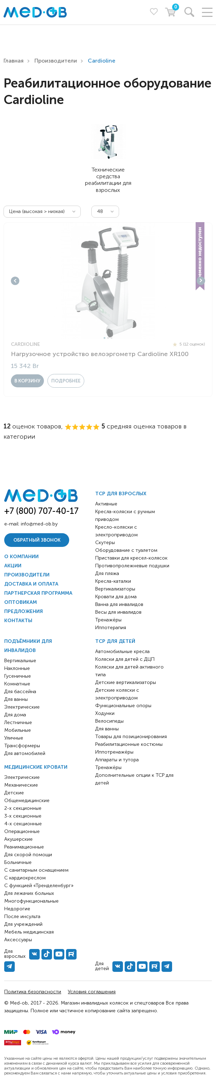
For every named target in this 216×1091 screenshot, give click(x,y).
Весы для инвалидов (118, 612)
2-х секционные (22, 808)
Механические (21, 785)
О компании (21, 557)
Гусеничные (17, 676)
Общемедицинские (27, 800)
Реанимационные (24, 847)
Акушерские (18, 839)
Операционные (22, 831)
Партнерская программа (38, 593)
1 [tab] (104, 338)
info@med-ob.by (39, 524)
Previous (15, 281)
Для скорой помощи (28, 855)
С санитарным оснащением (36, 870)
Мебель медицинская (29, 932)
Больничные (18, 862)
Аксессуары (18, 940)
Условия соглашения (92, 992)
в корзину (27, 380)
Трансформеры (22, 746)
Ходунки (104, 713)
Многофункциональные (31, 901)
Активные (106, 504)
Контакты (18, 621)
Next (201, 281)
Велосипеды (109, 721)
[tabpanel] (108, 281)
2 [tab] (108, 338)
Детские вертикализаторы (125, 682)
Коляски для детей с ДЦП (125, 659)
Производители (55, 60)
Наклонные (17, 668)
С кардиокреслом (25, 878)
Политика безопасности (32, 992)
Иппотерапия (110, 628)
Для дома (15, 715)
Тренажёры (108, 620)
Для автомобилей (24, 753)
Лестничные (18, 722)
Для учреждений (23, 924)
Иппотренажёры (114, 752)
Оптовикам (20, 602)
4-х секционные (23, 824)
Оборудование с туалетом (126, 550)
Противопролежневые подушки (132, 566)
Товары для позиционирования (131, 737)
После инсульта (22, 916)
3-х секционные (22, 816)
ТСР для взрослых (120, 494)
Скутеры (105, 543)
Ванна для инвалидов (119, 604)
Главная (14, 60)
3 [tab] (111, 338)
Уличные (13, 738)
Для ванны (16, 699)
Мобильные (17, 730)
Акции (12, 566)
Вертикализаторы (115, 589)
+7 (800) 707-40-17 (41, 511)
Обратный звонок (36, 540)
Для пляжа (107, 573)
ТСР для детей (115, 641)
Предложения (23, 611)
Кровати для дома (116, 597)
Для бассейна (20, 692)
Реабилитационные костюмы (129, 744)
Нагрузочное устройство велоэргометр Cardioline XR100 (100, 354)
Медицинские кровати (35, 767)
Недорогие (17, 909)
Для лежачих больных (29, 893)
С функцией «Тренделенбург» (38, 886)
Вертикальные (20, 661)
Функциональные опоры (123, 706)
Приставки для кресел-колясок (131, 558)
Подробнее (65, 380)
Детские (14, 793)
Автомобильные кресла (122, 651)
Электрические (22, 707)
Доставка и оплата (31, 584)
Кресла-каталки (113, 581)
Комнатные (17, 684)
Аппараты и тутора (117, 760)
